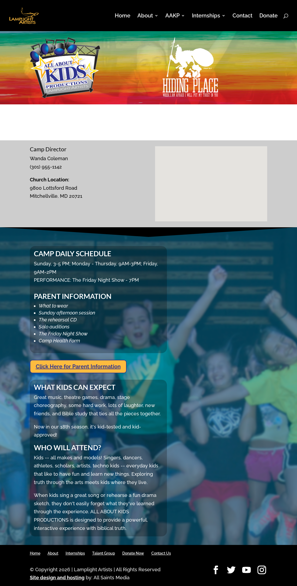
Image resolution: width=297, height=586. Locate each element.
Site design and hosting (57, 577)
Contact (242, 16)
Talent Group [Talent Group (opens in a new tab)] (103, 553)
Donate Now (133, 553)
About (145, 16)
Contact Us (161, 553)
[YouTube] (246, 570)
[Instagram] (261, 570)
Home (122, 16)
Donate (268, 16)
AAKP (172, 16)
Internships (206, 16)
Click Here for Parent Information (78, 366)
